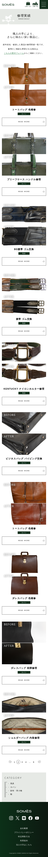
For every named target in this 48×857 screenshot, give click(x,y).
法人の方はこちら (24, 845)
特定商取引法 (24, 836)
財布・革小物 (16, 791)
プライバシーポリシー (24, 832)
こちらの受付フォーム (14, 53)
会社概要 (24, 828)
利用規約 (24, 841)
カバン (13, 787)
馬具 (12, 783)
